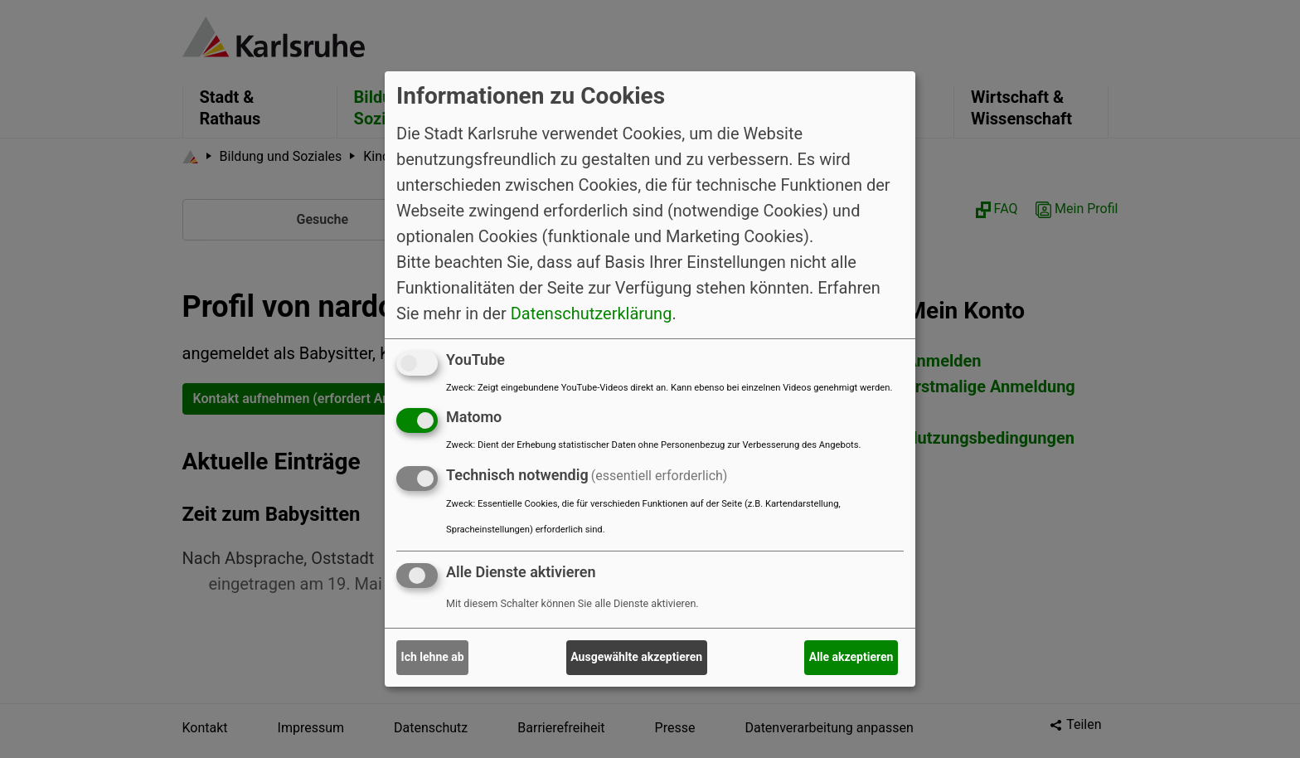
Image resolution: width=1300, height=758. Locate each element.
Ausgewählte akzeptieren (636, 656)
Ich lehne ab (432, 656)
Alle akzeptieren (851, 656)
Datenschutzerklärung (591, 312)
